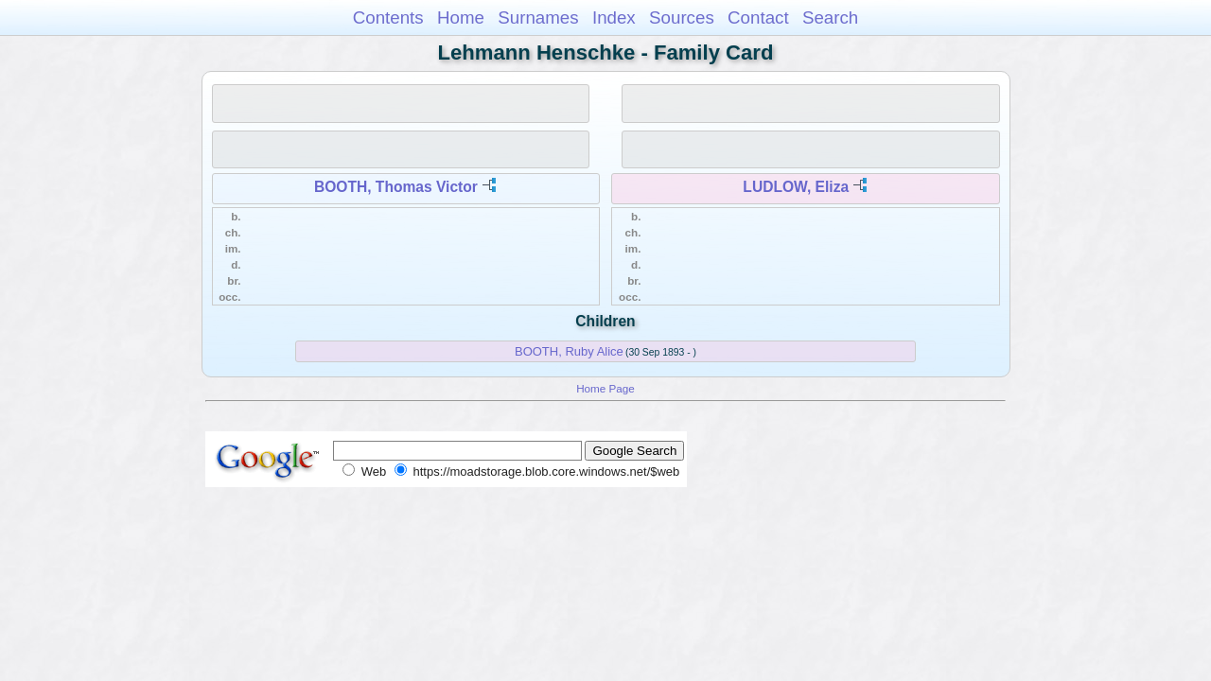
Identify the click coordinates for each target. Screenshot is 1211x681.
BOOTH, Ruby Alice (569, 351)
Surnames (538, 17)
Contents (388, 17)
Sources (681, 17)
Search (830, 17)
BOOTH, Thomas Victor (396, 187)
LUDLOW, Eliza (796, 187)
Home (460, 17)
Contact (758, 17)
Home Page (605, 388)
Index (614, 17)
